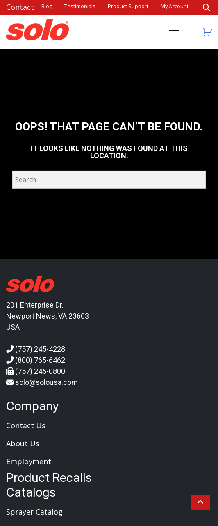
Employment (28, 461)
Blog (46, 6)
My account (174, 6)
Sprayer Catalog (34, 512)
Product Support (128, 6)
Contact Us (25, 425)
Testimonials (79, 6)
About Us (22, 443)
